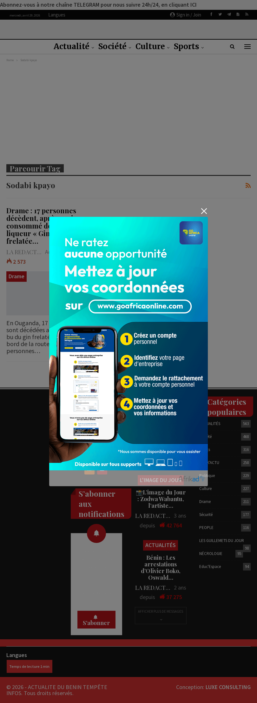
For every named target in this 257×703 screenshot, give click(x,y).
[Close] (204, 211)
